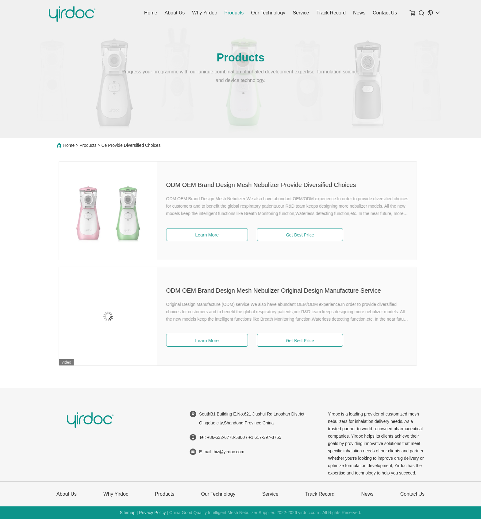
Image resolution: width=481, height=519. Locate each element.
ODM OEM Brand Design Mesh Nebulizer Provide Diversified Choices (237, 184)
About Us (174, 12)
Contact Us (385, 12)
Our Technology (268, 12)
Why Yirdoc (204, 12)
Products (234, 12)
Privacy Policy (152, 512)
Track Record (330, 12)
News (359, 12)
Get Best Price (276, 235)
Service (301, 12)
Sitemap (127, 512)
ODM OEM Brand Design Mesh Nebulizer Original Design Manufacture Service (249, 290)
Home (150, 12)
